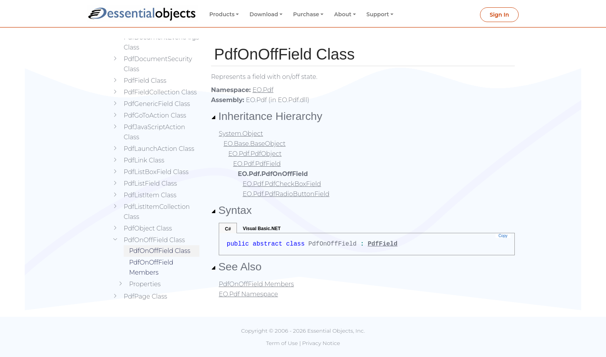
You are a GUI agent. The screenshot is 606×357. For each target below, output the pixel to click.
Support (377, 14)
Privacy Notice (321, 343)
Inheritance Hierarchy (266, 116)
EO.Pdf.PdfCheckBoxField (282, 184)
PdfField (382, 244)
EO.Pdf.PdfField (257, 163)
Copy (503, 236)
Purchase (306, 14)
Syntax (231, 210)
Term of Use (282, 343)
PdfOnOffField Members (151, 256)
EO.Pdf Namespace (248, 294)
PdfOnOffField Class (159, 239)
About (343, 14)
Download (264, 14)
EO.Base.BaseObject (254, 143)
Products (222, 14)
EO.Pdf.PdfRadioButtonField (286, 194)
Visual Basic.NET (262, 228)
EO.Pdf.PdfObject (255, 153)
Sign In (499, 14)
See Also (236, 266)
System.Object (241, 133)
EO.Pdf (262, 90)
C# (228, 229)
